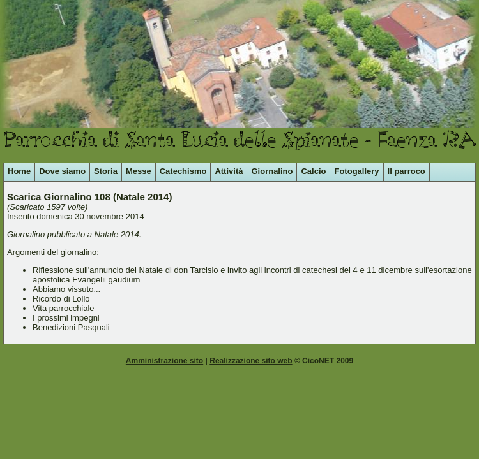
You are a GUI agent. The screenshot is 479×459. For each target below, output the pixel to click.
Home (19, 171)
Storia (106, 171)
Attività (229, 171)
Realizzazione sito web (250, 360)
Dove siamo (62, 171)
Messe (138, 171)
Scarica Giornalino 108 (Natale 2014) (89, 196)
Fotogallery (356, 171)
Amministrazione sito (164, 360)
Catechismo (183, 171)
